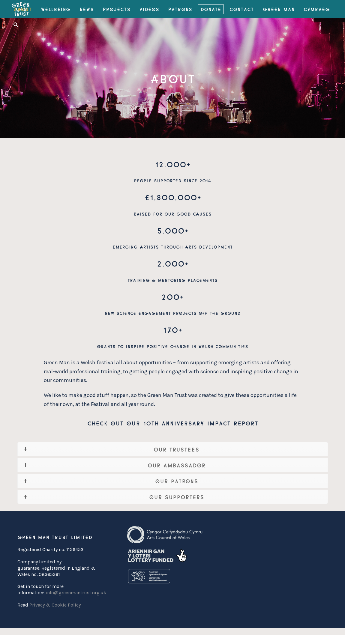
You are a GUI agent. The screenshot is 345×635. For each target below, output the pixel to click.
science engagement (143, 313)
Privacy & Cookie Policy (55, 605)
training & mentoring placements (173, 280)
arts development (208, 247)
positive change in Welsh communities (197, 346)
